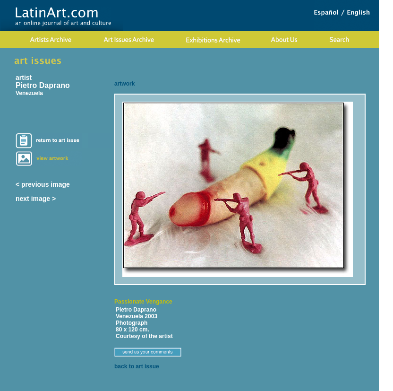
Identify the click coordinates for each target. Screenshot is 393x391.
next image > (36, 198)
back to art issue (136, 366)
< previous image (43, 184)
